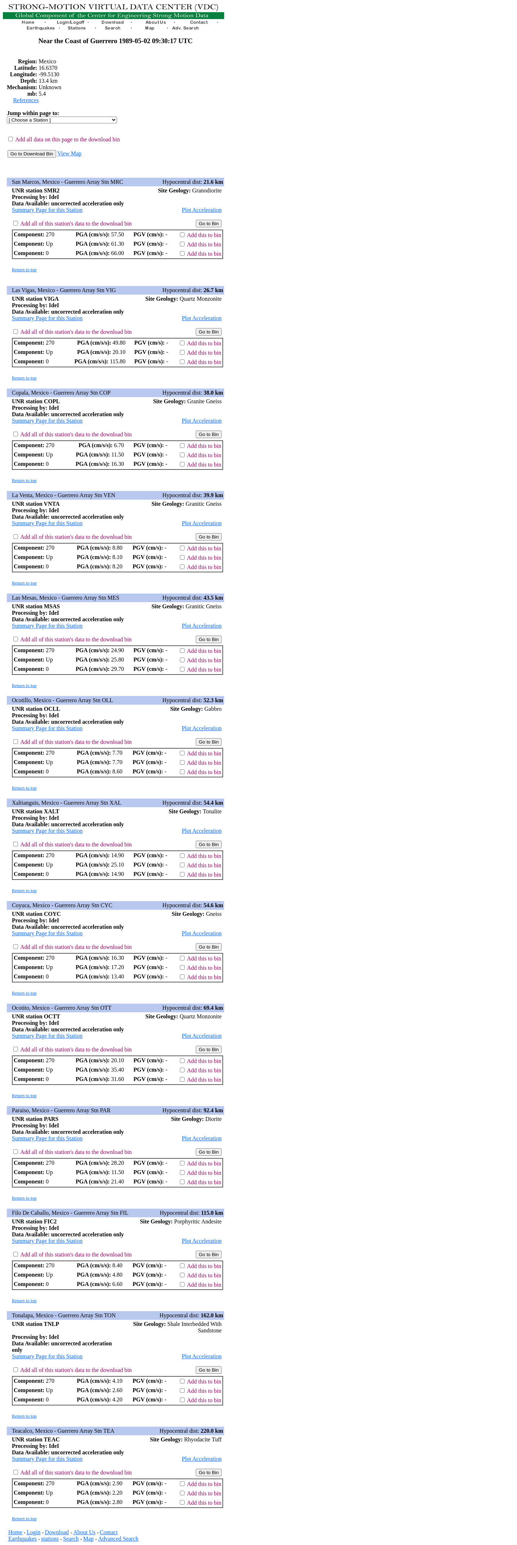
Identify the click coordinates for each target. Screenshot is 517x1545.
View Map (69, 153)
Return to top (24, 269)
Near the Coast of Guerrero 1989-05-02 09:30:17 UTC (115, 41)
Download (57, 1532)
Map (88, 1539)
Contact (109, 1532)
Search (71, 1539)
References (25, 100)
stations (50, 1539)
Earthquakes (22, 1539)
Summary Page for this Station (47, 210)
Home (15, 1532)
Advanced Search (118, 1539)
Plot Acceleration (202, 210)
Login (33, 1532)
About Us (84, 1532)
